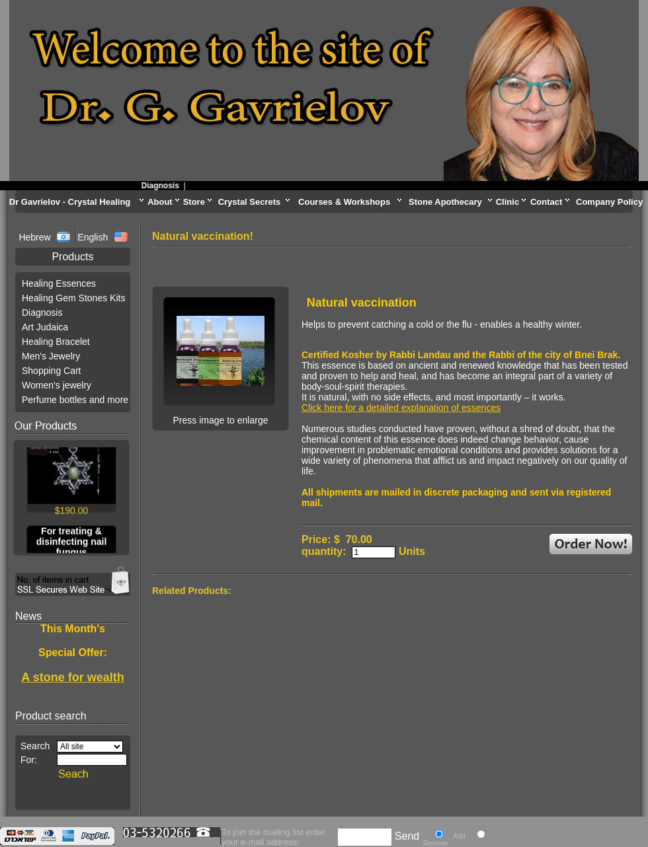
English (92, 237)
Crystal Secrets (249, 202)
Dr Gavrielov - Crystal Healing (70, 202)
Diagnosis (165, 185)
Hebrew (36, 237)
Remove (435, 843)
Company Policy (609, 202)
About (160, 202)
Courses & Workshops (344, 202)
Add (460, 836)
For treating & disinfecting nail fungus (71, 543)
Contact (546, 202)
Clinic (507, 202)
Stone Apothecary (445, 202)
